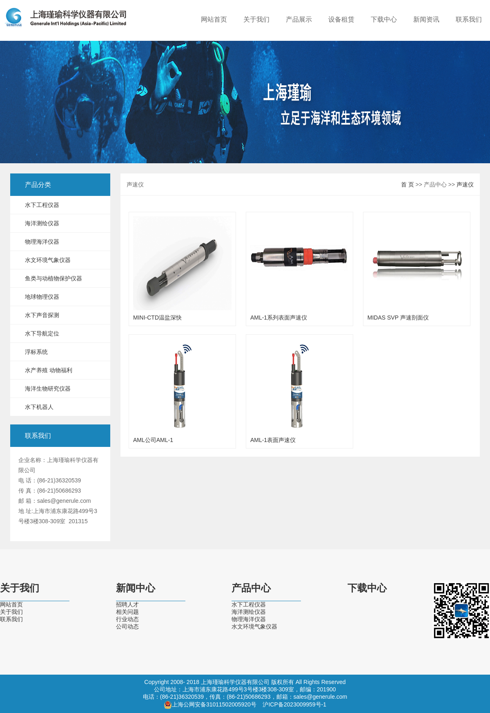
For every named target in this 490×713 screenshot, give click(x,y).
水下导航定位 (42, 333)
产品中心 (251, 588)
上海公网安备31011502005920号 (214, 704)
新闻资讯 (426, 19)
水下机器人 (39, 407)
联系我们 (469, 19)
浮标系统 (36, 352)
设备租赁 (341, 19)
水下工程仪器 (42, 205)
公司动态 (127, 626)
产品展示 (299, 19)
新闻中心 (135, 588)
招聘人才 (127, 604)
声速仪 (465, 184)
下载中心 (384, 19)
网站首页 (214, 19)
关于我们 (256, 19)
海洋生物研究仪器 (48, 388)
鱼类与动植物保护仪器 (53, 278)
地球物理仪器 (42, 296)
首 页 (407, 184)
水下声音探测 (42, 315)
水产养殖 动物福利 (48, 370)
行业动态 (127, 619)
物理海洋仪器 (42, 241)
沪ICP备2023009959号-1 (294, 704)
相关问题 (127, 612)
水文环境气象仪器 (48, 260)
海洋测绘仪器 (42, 223)
